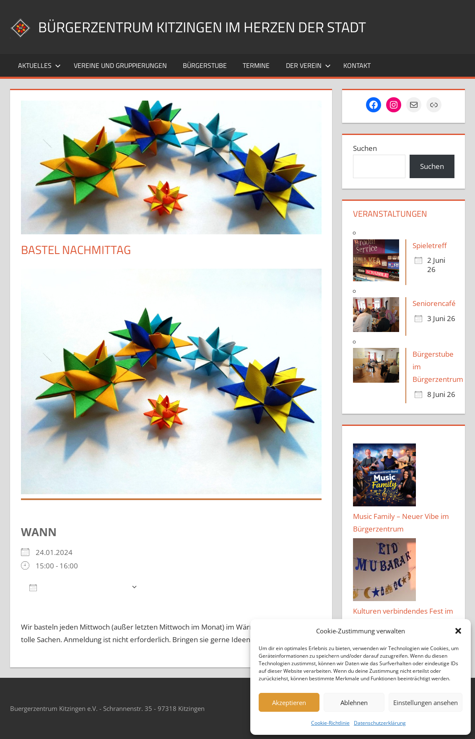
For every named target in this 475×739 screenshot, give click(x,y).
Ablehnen (354, 702)
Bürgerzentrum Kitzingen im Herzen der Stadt (211, 26)
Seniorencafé (434, 303)
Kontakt (357, 65)
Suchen (365, 148)
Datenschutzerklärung (380, 722)
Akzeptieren (289, 702)
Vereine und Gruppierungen (120, 65)
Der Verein (308, 65)
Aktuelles (39, 65)
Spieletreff (429, 245)
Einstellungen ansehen (425, 702)
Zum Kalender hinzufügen (78, 587)
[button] (458, 631)
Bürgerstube (205, 65)
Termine (256, 65)
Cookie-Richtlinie (330, 722)
